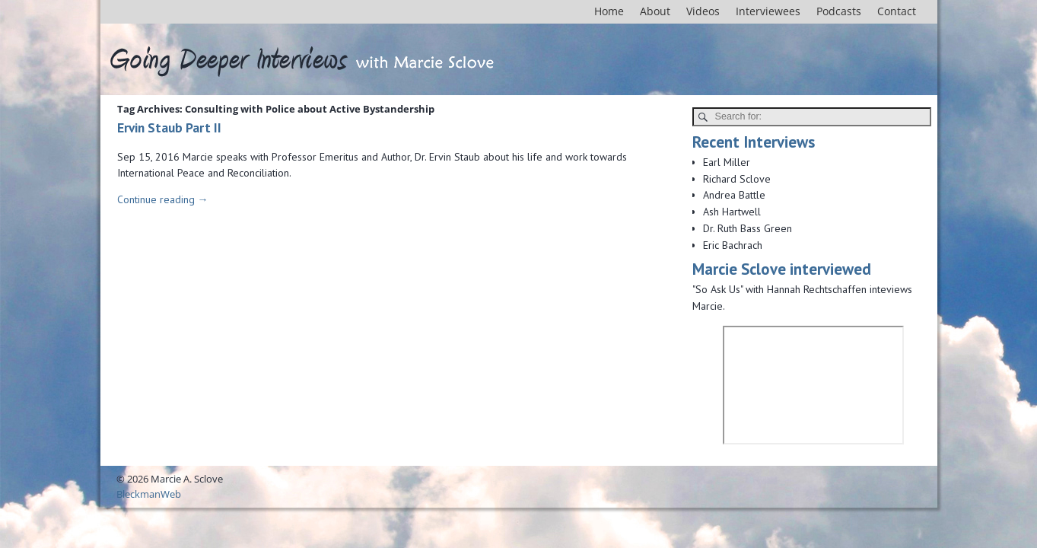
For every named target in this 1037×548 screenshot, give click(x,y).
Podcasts (838, 11)
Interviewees (768, 11)
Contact (896, 11)
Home (609, 11)
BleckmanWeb (148, 494)
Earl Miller (726, 162)
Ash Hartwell (732, 211)
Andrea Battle (734, 195)
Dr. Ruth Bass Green (747, 228)
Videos (703, 11)
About (655, 11)
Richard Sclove (737, 179)
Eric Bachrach (732, 245)
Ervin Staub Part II (169, 127)
